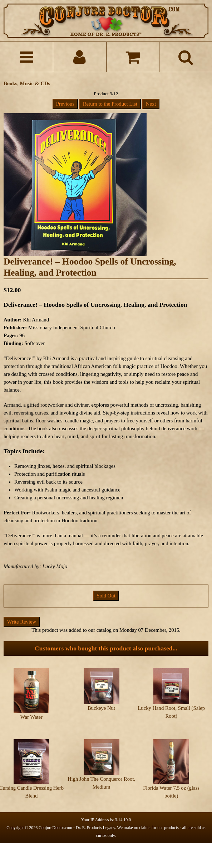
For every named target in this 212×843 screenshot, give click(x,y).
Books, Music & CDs (27, 83)
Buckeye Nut (101, 708)
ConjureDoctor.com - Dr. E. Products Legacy (77, 827)
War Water (31, 717)
